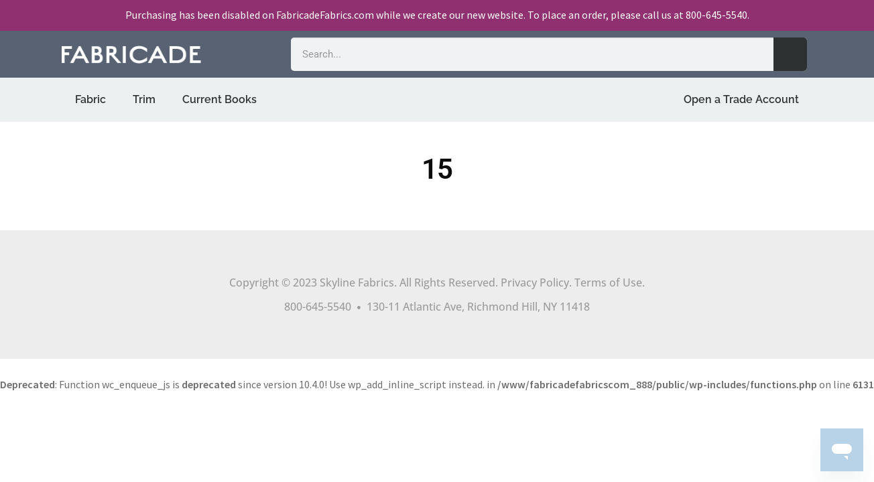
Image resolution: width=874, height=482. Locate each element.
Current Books (219, 99)
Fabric (90, 99)
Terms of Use (608, 282)
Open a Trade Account (741, 99)
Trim (144, 99)
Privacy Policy (535, 282)
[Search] (790, 54)
